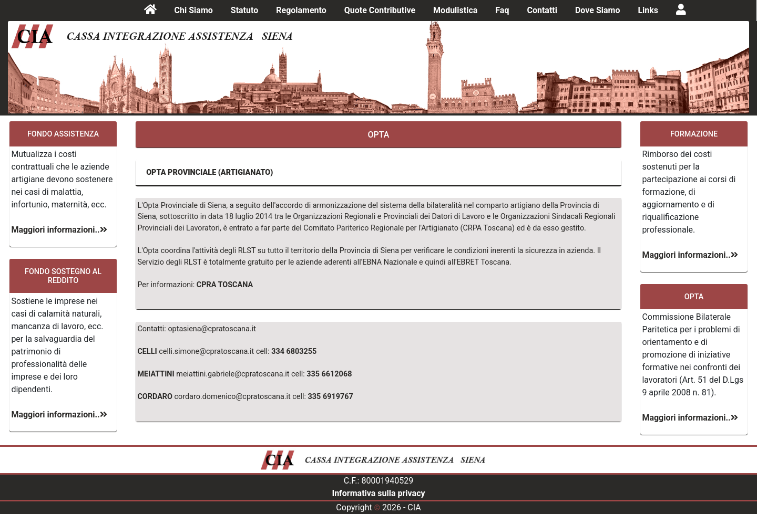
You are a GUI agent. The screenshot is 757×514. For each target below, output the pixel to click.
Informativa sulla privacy (378, 493)
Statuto (244, 10)
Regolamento (301, 10)
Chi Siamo (194, 10)
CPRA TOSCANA (225, 284)
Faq (502, 10)
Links (648, 10)
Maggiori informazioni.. (59, 230)
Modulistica (455, 10)
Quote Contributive (379, 10)
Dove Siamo (597, 10)
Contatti (542, 10)
